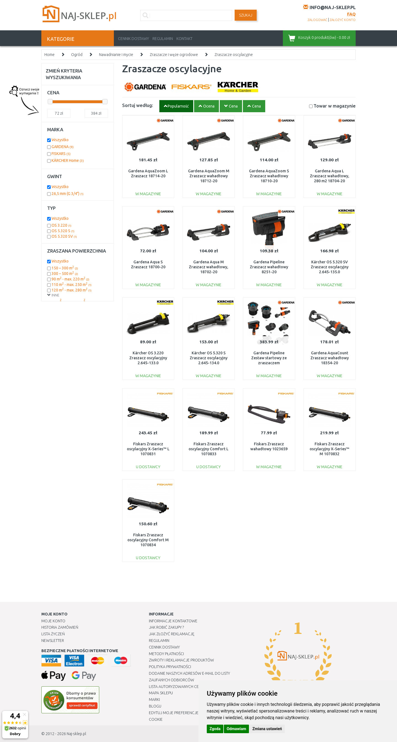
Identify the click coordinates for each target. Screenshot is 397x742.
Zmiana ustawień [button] (267, 729)
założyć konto (343, 20)
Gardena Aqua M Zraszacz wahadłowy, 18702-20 (208, 267)
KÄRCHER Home (68, 160)
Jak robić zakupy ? (166, 627)
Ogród (76, 54)
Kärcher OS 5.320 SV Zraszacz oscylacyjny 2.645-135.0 (329, 267)
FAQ (351, 14)
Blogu (155, 706)
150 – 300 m (65, 268)
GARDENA (63, 146)
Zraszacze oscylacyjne (233, 54)
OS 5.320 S (63, 231)
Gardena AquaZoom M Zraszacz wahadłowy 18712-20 (208, 176)
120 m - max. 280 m (72, 290)
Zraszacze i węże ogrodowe (174, 54)
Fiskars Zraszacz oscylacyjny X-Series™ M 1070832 (329, 449)
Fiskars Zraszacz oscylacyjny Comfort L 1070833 (209, 449)
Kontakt (184, 38)
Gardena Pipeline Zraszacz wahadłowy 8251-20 (269, 267)
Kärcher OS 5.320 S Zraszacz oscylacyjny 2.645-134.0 (208, 358)
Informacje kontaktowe (173, 621)
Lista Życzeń (53, 634)
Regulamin (162, 38)
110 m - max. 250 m (72, 284)
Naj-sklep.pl (76, 734)
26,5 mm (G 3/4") (68, 193)
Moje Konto (53, 621)
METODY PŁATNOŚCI (166, 654)
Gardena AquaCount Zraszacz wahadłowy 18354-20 (329, 358)
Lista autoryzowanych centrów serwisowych (194, 686)
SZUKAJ (245, 15)
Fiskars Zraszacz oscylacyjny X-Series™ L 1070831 (148, 449)
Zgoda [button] (215, 729)
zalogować (317, 20)
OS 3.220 (61, 225)
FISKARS (61, 153)
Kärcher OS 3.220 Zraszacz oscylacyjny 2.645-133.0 (148, 358)
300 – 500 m (65, 273)
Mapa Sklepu (161, 693)
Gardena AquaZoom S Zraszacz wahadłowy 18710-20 (269, 176)
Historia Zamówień (59, 627)
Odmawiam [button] (236, 729)
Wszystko (60, 140)
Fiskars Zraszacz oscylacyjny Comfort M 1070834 (148, 540)
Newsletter (52, 640)
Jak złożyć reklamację (171, 634)
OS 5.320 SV (64, 236)
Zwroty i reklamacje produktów (181, 660)
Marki (154, 699)
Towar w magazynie (334, 105)
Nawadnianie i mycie (116, 54)
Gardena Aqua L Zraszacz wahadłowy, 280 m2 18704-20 (329, 176)
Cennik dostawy (133, 38)
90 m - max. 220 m (70, 279)
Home (49, 54)
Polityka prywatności (170, 667)
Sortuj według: (137, 105)
